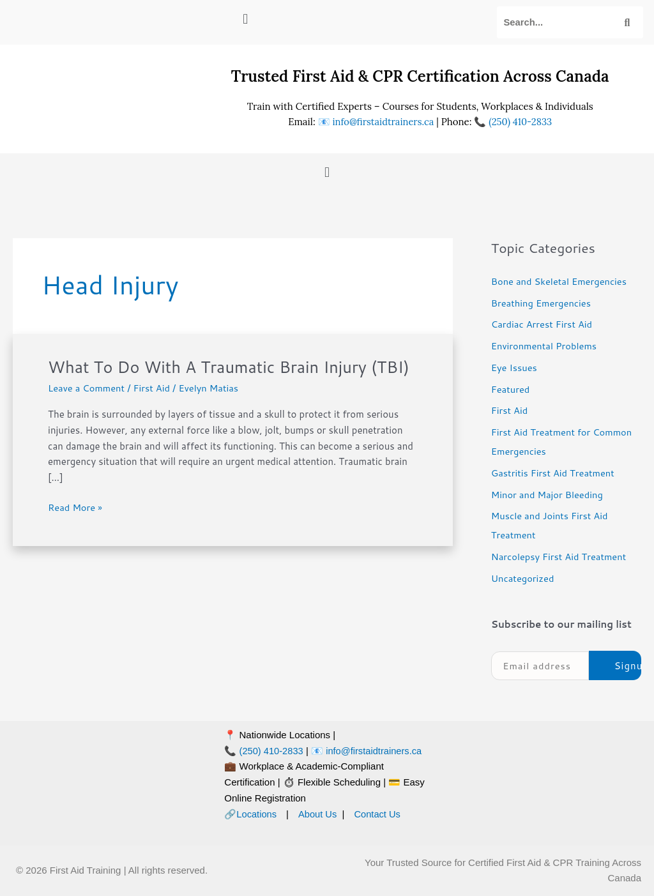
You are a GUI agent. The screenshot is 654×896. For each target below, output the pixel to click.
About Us (320, 814)
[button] (245, 18)
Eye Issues (514, 367)
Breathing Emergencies (542, 303)
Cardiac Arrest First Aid (543, 324)
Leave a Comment (87, 409)
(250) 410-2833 (520, 122)
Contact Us (379, 814)
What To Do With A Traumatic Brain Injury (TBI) (211, 377)
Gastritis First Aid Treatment (554, 473)
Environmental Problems (545, 346)
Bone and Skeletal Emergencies (560, 281)
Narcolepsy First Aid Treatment (560, 556)
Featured (511, 389)
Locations (256, 814)
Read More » (75, 529)
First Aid (153, 409)
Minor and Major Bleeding (548, 494)
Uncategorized (523, 578)
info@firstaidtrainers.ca (382, 122)
